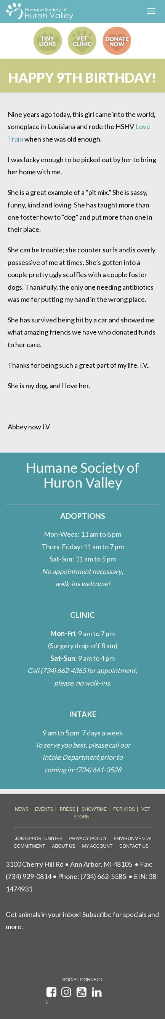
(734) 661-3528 (98, 769)
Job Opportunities (38, 838)
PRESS (67, 809)
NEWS (22, 809)
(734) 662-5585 (103, 876)
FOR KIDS (124, 809)
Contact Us (134, 846)
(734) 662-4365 (63, 670)
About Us (63, 846)
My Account (97, 846)
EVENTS (44, 809)
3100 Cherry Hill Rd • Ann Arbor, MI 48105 (69, 864)
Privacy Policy (88, 838)
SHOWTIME (94, 809)
